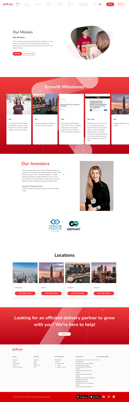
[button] (19, 4)
